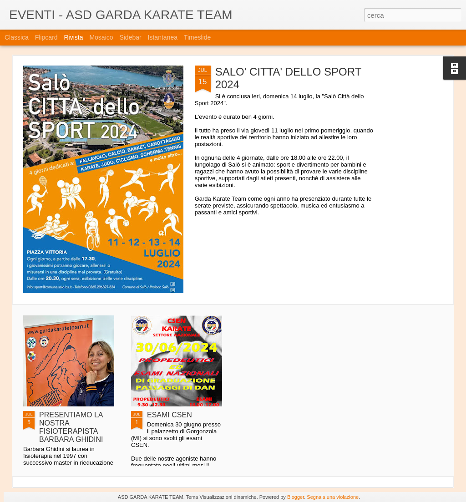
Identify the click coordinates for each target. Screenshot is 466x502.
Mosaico (101, 37)
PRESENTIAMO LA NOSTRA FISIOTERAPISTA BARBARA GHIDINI (71, 427)
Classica (17, 37)
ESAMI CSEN (169, 415)
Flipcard (46, 37)
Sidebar (130, 37)
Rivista (73, 37)
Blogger (295, 497)
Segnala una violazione (333, 497)
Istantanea (162, 37)
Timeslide (197, 37)
